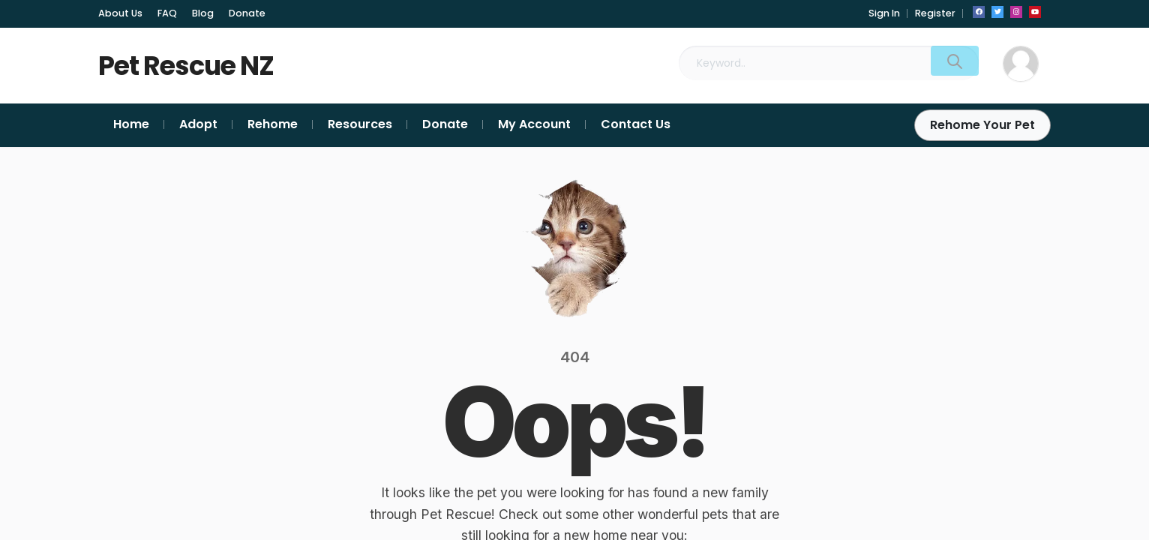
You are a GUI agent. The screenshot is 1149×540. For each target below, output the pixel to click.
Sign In (884, 13)
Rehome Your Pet (982, 125)
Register (935, 13)
